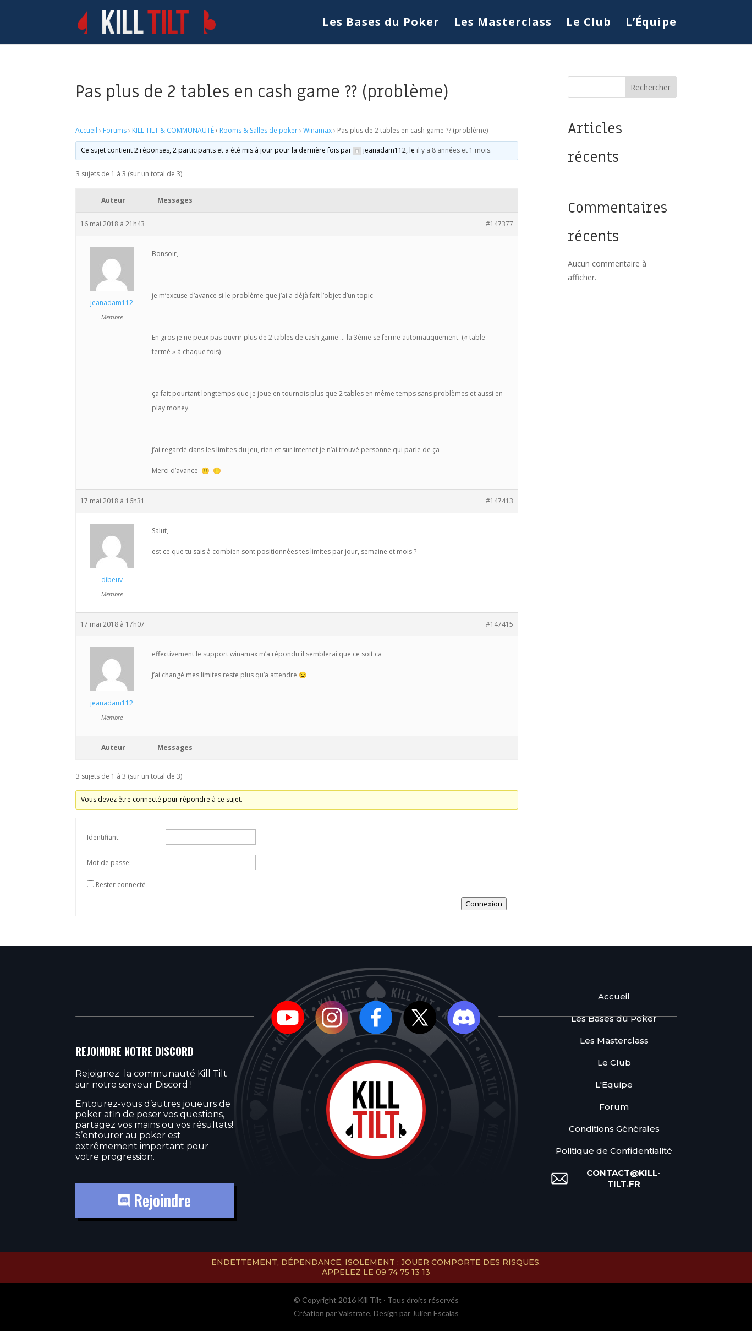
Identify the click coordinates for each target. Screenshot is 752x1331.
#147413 (499, 501)
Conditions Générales (614, 1128)
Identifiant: (103, 837)
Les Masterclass (503, 23)
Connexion (483, 904)
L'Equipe (614, 1084)
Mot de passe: (109, 862)
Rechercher (650, 87)
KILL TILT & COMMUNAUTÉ (173, 130)
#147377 (499, 224)
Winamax (317, 130)
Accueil (86, 130)
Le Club (588, 23)
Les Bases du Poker (381, 23)
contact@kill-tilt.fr (623, 1177)
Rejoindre (154, 1200)
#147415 (499, 624)
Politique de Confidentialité (614, 1150)
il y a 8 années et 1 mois (453, 150)
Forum (614, 1106)
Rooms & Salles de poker (258, 130)
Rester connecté (121, 884)
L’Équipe (651, 23)
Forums (115, 130)
